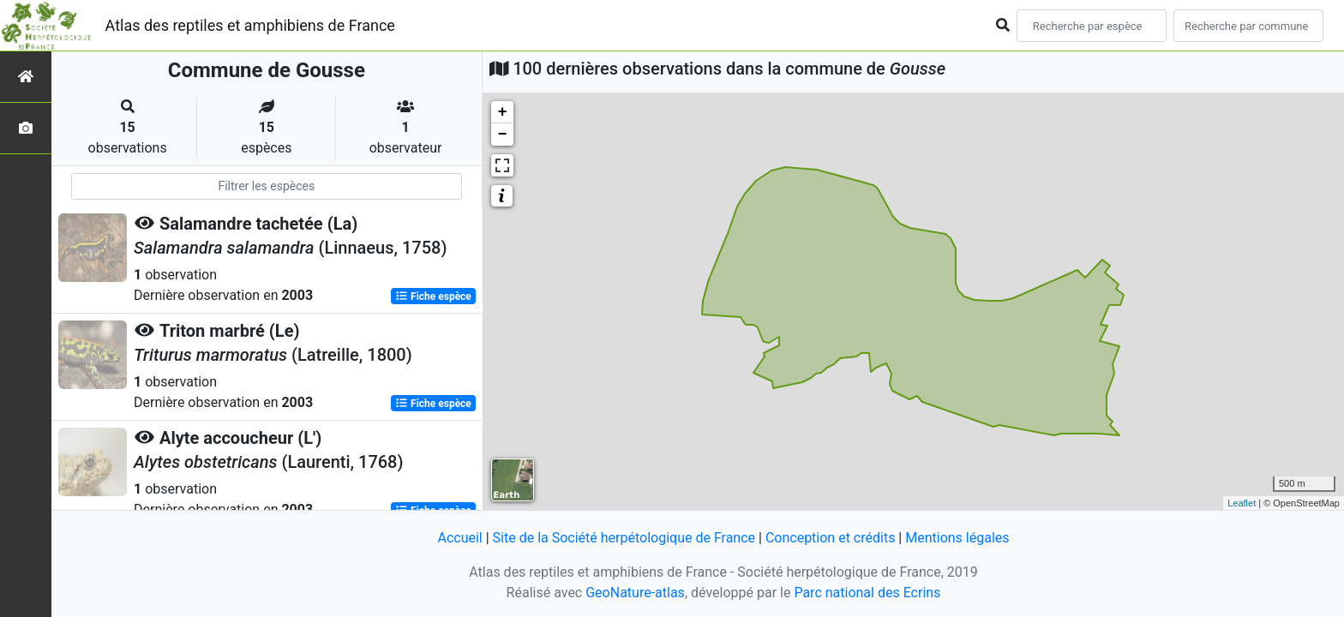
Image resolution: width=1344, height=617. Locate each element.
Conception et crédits (830, 538)
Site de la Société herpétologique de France (624, 538)
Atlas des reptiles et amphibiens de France (250, 25)
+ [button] (502, 112)
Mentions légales (957, 538)
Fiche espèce (433, 297)
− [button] (502, 134)
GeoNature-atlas (635, 592)
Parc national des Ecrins (867, 592)
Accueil (459, 538)
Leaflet (1241, 503)
